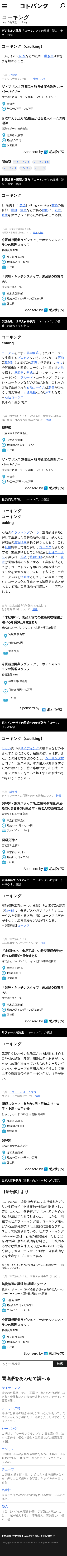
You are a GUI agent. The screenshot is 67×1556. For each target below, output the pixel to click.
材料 (54, 205)
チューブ (39, 168)
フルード (26, 377)
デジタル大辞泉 (11, 30)
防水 (22, 56)
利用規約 (6, 1536)
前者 (23, 557)
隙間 (45, 210)
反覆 (8, 547)
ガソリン (25, 168)
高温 (34, 362)
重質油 (9, 362)
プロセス (23, 357)
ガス (59, 362)
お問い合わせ (48, 1536)
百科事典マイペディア (15, 880)
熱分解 (9, 910)
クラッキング (20, 532)
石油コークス (36, 387)
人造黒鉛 (29, 392)
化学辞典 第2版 (11, 499)
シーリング (10, 168)
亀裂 (23, 210)
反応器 (18, 372)
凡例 (42, 78)
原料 (48, 392)
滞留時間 (20, 542)
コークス (8, 353)
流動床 (25, 577)
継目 (14, 210)
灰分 (51, 387)
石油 (61, 357)
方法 (61, 367)
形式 (30, 372)
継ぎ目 (49, 56)
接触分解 (36, 557)
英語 (23, 205)
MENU (4, 6)
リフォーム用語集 (13, 1032)
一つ (36, 532)
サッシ (6, 748)
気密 (58, 210)
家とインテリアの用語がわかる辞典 (24, 722)
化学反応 (33, 353)
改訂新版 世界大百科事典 (18, 321)
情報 (35, 78)
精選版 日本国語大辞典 (16, 179)
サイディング (21, 162)
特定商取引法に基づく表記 (25, 1536)
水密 (5, 215)
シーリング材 (41, 162)
